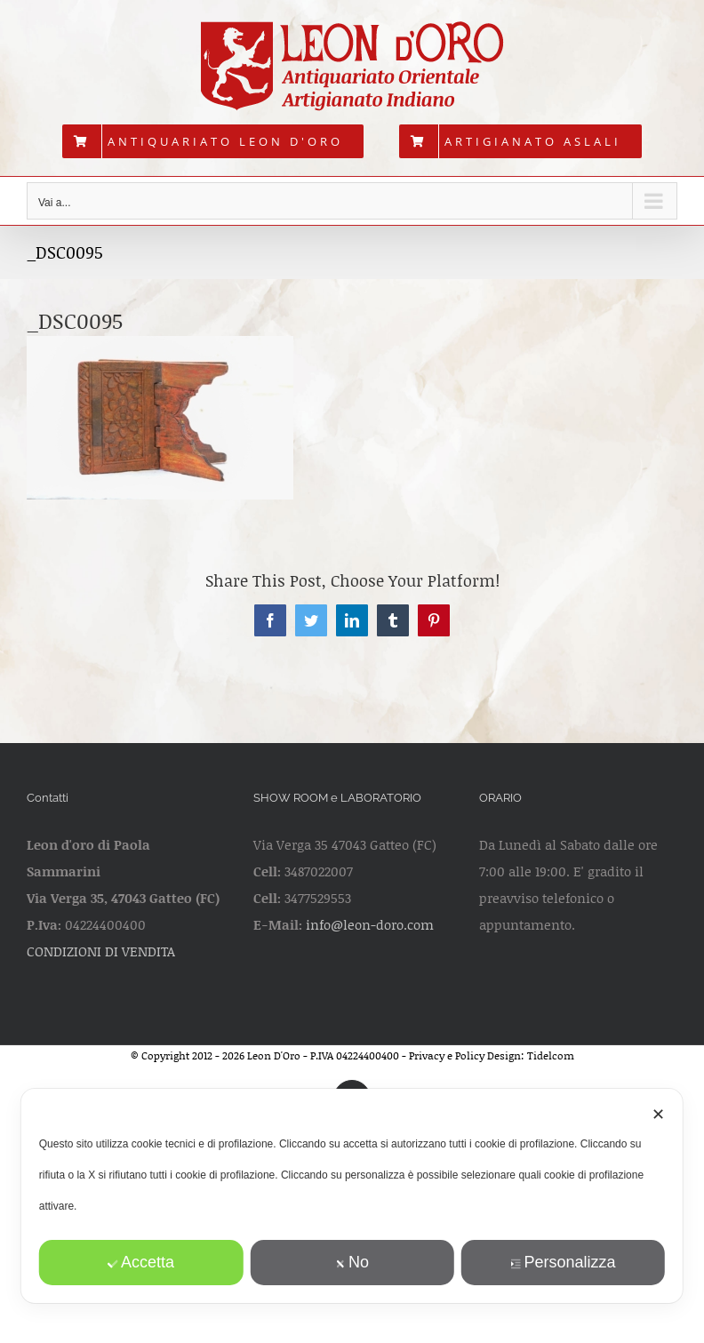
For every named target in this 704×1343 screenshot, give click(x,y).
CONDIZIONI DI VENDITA (101, 951)
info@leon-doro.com (370, 924)
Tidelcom (550, 1055)
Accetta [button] (141, 1262)
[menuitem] (213, 141)
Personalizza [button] (562, 1262)
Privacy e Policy (446, 1055)
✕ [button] (658, 1114)
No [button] (352, 1262)
